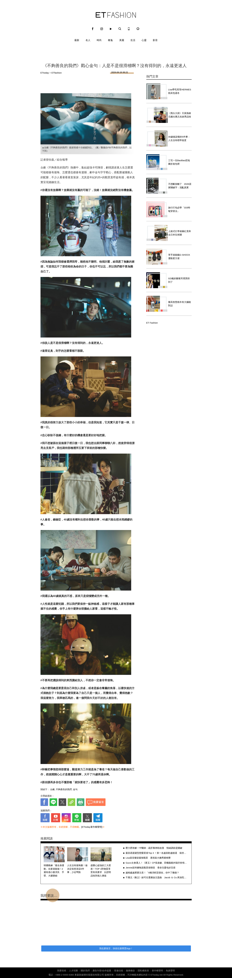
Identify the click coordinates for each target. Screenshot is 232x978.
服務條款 (130, 970)
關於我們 (85, 970)
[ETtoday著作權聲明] (91, 827)
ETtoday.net (157, 974)
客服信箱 (118, 970)
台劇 (52, 789)
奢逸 (110, 40)
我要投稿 (61, 970)
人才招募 (73, 970)
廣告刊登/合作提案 (101, 970)
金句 (75, 789)
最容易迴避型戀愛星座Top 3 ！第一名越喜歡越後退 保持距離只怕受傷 (157, 853)
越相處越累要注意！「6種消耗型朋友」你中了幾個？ (152, 872)
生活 (132, 40)
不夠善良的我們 (64, 789)
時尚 (99, 40)
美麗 (121, 40)
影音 (155, 40)
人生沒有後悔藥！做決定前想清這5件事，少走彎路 (77, 868)
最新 (76, 40)
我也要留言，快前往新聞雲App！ (116, 948)
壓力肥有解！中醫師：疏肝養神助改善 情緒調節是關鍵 (154, 848)
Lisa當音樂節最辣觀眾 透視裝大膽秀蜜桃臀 (148, 857)
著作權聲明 (157, 970)
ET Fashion (115, 15)
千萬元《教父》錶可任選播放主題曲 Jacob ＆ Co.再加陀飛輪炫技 (157, 877)
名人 (88, 40)
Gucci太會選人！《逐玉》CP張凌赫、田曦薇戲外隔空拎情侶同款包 (157, 862)
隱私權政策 (143, 970)
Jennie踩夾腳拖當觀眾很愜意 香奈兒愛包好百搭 (150, 867)
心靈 (144, 40)
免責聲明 (170, 970)
